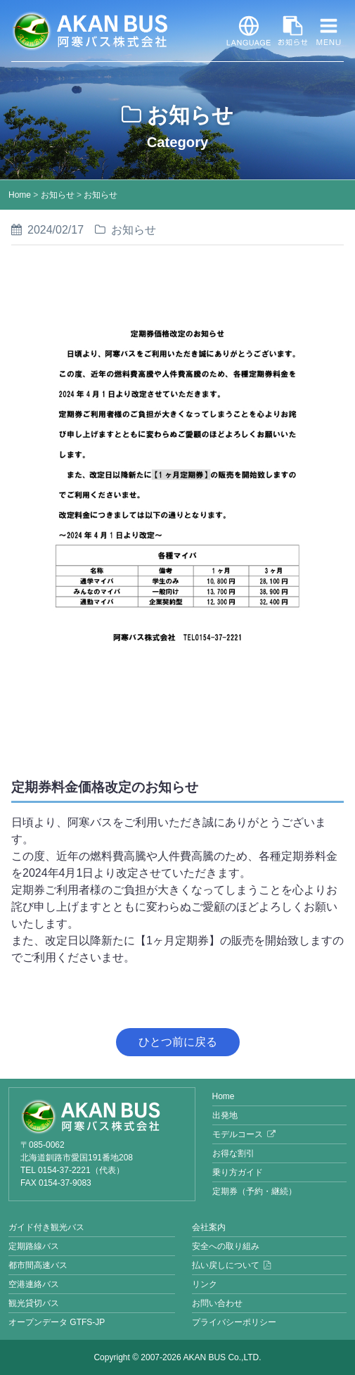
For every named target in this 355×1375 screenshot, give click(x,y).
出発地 (225, 1115)
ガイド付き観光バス (46, 1227)
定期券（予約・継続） (254, 1191)
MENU (326, 31)
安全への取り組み (225, 1246)
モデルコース (237, 1134)
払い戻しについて (225, 1265)
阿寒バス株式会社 (89, 31)
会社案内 (209, 1227)
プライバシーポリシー (234, 1322)
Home (19, 195)
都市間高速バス (37, 1265)
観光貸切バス (33, 1303)
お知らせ (285, 31)
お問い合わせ (217, 1303)
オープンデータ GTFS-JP (56, 1322)
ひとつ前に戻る (177, 1042)
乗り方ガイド (237, 1172)
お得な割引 (233, 1153)
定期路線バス (33, 1246)
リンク (204, 1284)
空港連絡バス (33, 1284)
